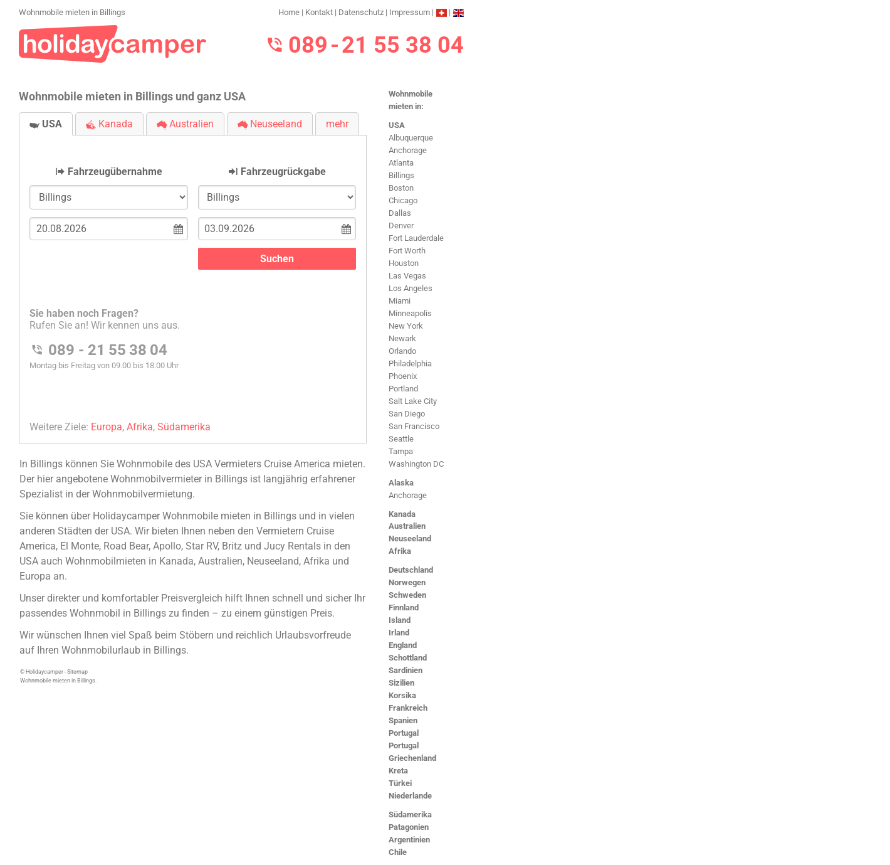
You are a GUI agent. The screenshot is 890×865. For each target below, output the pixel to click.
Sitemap (77, 672)
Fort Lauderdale (416, 238)
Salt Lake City (413, 401)
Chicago (403, 200)
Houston (404, 263)
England (403, 645)
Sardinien (405, 670)
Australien (407, 526)
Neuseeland (410, 538)
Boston (401, 188)
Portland (403, 388)
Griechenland (412, 758)
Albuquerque (411, 137)
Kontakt (319, 12)
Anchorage (408, 150)
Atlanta (401, 162)
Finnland (404, 607)
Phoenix (403, 376)
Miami (400, 300)
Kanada (402, 514)
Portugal (404, 733)
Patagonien (409, 827)
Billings (401, 175)
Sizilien (401, 682)
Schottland (408, 657)
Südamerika (410, 814)
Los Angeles (410, 288)
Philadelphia (410, 363)
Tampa (401, 451)
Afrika (400, 551)
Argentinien (409, 839)
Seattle (401, 438)
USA (397, 125)
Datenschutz (361, 12)
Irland (399, 632)
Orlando (402, 351)
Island (400, 620)
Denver (401, 225)
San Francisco (414, 426)
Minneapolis (410, 313)
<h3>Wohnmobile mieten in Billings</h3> (193, 278)
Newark (402, 338)
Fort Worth (407, 250)
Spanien (403, 720)
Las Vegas (407, 275)
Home (289, 12)
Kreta (398, 770)
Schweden (407, 595)
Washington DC (416, 464)
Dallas (400, 213)
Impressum (409, 12)
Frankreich (408, 708)
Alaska (401, 482)
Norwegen (407, 582)
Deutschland (411, 570)
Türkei (400, 783)
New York (406, 326)
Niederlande (410, 795)
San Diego (407, 413)
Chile (398, 852)
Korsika (402, 695)
